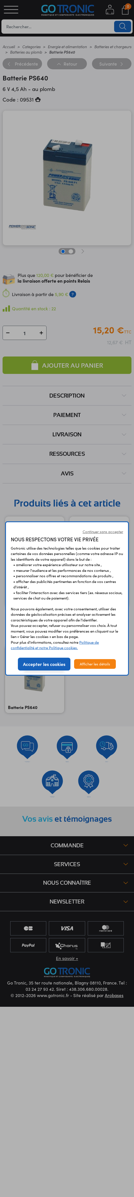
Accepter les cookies (44, 664)
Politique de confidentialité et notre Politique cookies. (55, 645)
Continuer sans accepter (103, 531)
